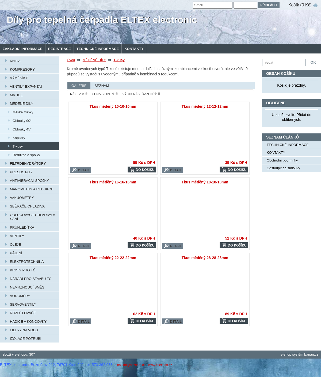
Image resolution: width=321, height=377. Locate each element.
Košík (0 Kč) (300, 5)
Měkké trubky (23, 112)
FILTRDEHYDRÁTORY (28, 163)
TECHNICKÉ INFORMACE (98, 49)
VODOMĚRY (20, 296)
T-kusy (18, 146)
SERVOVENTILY (23, 304)
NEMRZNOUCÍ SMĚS (27, 287)
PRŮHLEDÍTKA (22, 227)
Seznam (101, 86)
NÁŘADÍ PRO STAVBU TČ (30, 279)
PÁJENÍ (16, 253)
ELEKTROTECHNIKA (27, 262)
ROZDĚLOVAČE (23, 313)
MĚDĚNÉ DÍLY (21, 104)
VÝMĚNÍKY (19, 78)
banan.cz (311, 354)
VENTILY (17, 236)
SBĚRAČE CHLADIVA (27, 206)
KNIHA (15, 61)
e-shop (286, 354)
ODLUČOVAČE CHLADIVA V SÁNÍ (32, 217)
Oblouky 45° (22, 129)
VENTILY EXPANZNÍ (26, 86)
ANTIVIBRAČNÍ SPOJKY (29, 181)
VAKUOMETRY (22, 198)
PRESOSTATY (21, 172)
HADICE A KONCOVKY (28, 322)
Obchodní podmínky (282, 160)
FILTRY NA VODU (24, 330)
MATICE (16, 95)
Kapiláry (19, 138)
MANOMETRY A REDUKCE (31, 189)
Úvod (71, 60)
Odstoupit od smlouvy (283, 168)
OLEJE (15, 245)
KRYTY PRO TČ (22, 270)
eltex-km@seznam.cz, (131, 365)
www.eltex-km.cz (160, 365)
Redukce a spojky (26, 155)
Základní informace (23, 49)
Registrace (59, 49)
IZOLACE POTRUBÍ (25, 339)
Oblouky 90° (22, 121)
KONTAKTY (133, 49)
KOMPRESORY (22, 69)
